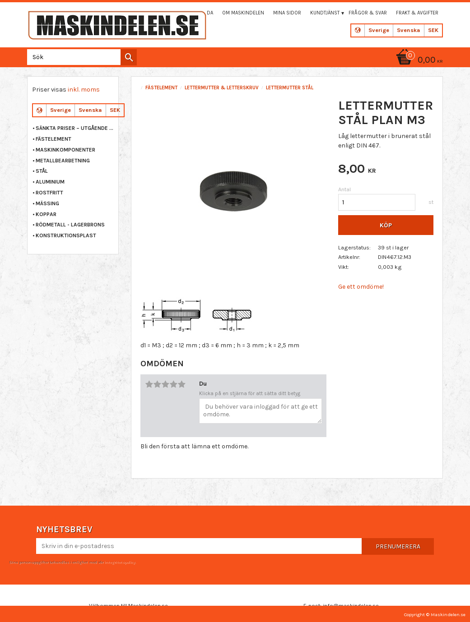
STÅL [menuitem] (42, 171)
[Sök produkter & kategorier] (80, 57)
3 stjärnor (165, 384)
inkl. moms (84, 89)
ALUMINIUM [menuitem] (50, 182)
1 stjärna (149, 384)
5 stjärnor (181, 384)
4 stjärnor (173, 384)
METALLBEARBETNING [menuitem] (63, 160)
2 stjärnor (157, 384)
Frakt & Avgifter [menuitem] (417, 13)
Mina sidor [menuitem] (287, 13)
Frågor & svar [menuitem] (368, 13)
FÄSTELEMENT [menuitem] (53, 139)
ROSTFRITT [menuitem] (49, 192)
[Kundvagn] (418, 60)
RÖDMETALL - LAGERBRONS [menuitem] (70, 224)
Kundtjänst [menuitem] (325, 13)
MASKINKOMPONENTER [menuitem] (65, 150)
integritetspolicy (119, 562)
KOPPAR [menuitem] (46, 214)
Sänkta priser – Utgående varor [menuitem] (75, 128)
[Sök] (129, 57)
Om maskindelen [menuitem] (243, 13)
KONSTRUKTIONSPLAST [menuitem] (66, 235)
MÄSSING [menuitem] (47, 203)
